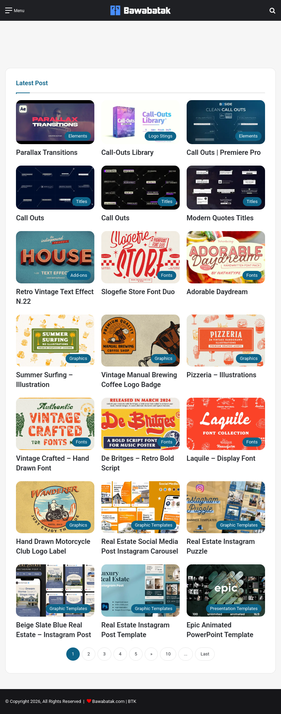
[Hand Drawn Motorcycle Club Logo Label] (55, 507)
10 (168, 653)
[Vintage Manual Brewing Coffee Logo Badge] (140, 341)
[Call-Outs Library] (140, 122)
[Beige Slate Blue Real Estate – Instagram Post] (55, 590)
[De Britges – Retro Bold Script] (140, 424)
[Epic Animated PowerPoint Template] (226, 590)
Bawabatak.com (108, 701)
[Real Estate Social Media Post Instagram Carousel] (140, 507)
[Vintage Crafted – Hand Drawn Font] (55, 424)
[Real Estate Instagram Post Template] (140, 590)
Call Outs (30, 218)
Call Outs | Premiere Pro (224, 152)
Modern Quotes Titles (220, 218)
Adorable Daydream (217, 292)
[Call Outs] (55, 188)
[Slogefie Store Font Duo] (140, 257)
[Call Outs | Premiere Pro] (226, 122)
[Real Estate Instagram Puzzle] (226, 507)
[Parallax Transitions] (55, 122)
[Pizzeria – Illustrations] (226, 341)
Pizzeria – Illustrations (221, 375)
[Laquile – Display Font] (226, 424)
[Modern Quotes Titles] (226, 188)
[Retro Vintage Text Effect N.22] (55, 257)
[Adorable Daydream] (226, 257)
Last (205, 653)
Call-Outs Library (127, 152)
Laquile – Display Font (221, 458)
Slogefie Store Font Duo (138, 292)
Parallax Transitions (46, 152)
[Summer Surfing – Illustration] (55, 341)
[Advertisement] (140, 43)
